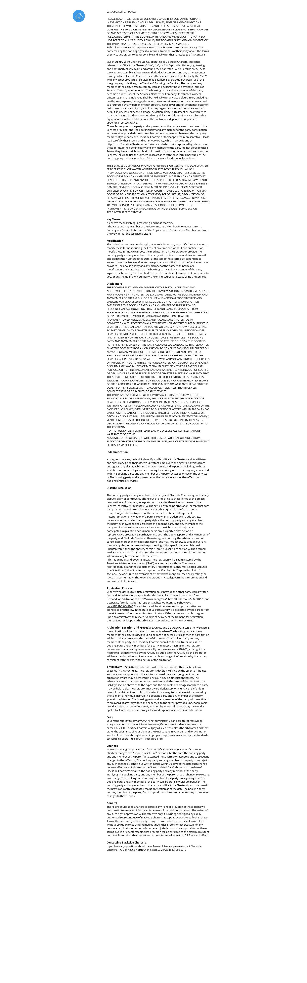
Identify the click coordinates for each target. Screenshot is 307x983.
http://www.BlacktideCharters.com (156, 72)
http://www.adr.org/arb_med (170, 574)
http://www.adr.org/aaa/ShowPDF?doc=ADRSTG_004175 (171, 599)
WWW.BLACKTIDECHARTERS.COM (151, 169)
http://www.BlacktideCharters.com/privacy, (132, 144)
